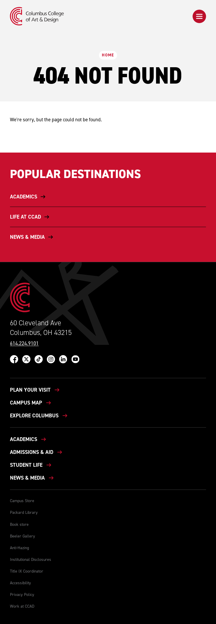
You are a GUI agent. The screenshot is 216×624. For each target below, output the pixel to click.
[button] (199, 16)
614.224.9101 (24, 343)
